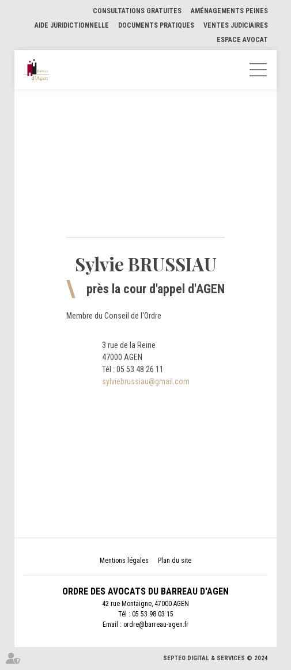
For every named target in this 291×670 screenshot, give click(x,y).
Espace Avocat (242, 40)
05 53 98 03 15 (152, 614)
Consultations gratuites (137, 11)
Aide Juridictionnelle (72, 25)
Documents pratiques (156, 25)
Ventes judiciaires (235, 25)
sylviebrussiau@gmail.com (146, 381)
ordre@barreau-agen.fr (155, 624)
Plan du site (174, 561)
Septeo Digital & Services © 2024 (215, 658)
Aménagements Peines (229, 11)
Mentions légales (124, 561)
